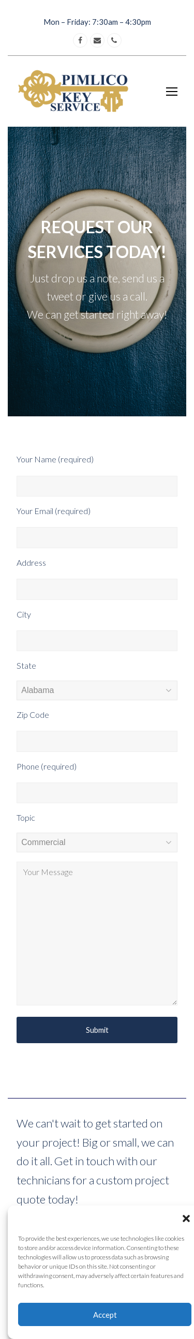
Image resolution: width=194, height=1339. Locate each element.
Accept (105, 1314)
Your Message (97, 933)
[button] (186, 1218)
